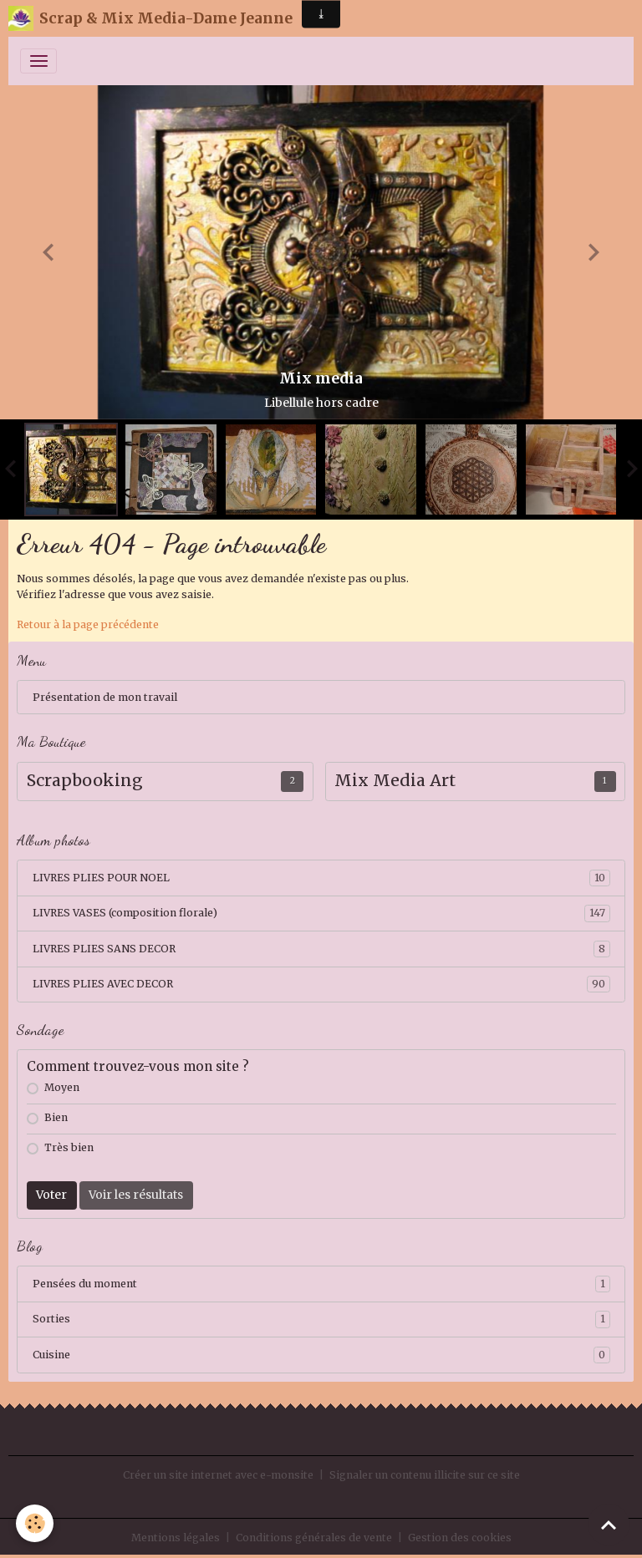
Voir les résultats (136, 1194)
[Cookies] (35, 1523)
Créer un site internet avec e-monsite (218, 1475)
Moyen (61, 1087)
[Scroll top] (608, 1524)
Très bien (69, 1147)
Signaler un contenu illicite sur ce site (424, 1475)
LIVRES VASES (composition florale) (321, 913)
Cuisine (321, 1355)
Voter (51, 1194)
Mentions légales (175, 1537)
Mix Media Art (395, 780)
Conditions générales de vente (314, 1537)
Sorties (321, 1319)
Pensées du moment (321, 1284)
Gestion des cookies (460, 1537)
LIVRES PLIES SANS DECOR (321, 949)
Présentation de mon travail (105, 697)
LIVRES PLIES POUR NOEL (321, 878)
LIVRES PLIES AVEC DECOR (321, 984)
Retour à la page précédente (88, 624)
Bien (56, 1117)
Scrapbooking (85, 780)
